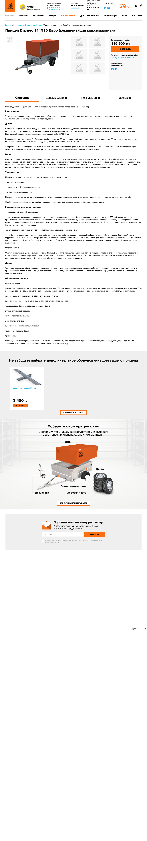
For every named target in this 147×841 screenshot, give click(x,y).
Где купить (38, 16)
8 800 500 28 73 (93, 8)
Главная (8, 25)
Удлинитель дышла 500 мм (25, 388)
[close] (145, 628)
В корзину (125, 49)
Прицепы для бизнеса (34, 25)
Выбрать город (75, 8)
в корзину (20, 405)
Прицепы (9, 16)
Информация (110, 16)
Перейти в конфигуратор (74, 503)
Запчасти (23, 16)
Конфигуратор (68, 16)
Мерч (124, 16)
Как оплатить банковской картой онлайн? (122, 58)
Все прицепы (18, 25)
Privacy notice (140, 628)
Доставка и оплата (89, 16)
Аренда (52, 16)
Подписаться (94, 534)
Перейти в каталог (73, 413)
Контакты (137, 16)
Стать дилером (124, 6)
